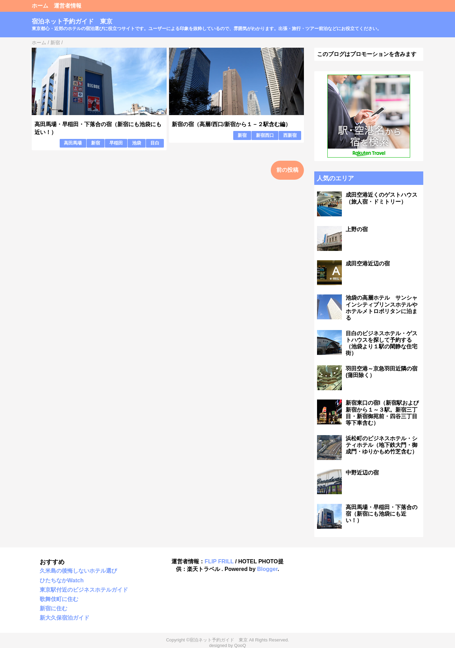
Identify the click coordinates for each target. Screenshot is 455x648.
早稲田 (116, 142)
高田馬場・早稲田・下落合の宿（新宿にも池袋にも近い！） (381, 513)
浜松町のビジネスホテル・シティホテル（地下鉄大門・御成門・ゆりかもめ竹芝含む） (381, 444)
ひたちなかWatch (61, 580)
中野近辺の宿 (362, 473)
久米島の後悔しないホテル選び (78, 571)
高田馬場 (73, 142)
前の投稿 (287, 170)
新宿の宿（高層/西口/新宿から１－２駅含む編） (231, 124)
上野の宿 (357, 229)
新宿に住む (53, 608)
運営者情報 (67, 6)
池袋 (136, 142)
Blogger (267, 569)
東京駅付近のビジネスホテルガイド (84, 590)
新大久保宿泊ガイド (64, 618)
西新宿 (290, 135)
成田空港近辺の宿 (368, 263)
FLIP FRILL (219, 561)
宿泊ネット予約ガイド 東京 (72, 21)
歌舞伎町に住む (59, 599)
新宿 (95, 142)
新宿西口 (265, 135)
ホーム (40, 6)
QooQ (240, 645)
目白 (154, 142)
